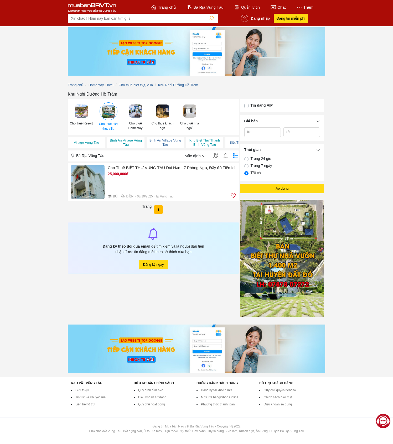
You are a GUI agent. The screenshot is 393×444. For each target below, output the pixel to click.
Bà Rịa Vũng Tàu (205, 7)
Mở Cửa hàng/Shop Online (219, 397)
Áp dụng (282, 188)
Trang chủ (163, 7)
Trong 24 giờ (261, 158)
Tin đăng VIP (262, 105)
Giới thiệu (82, 390)
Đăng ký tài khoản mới (216, 390)
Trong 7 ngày (261, 166)
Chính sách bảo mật (278, 397)
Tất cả (256, 173)
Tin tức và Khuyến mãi (90, 397)
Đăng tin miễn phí (290, 18)
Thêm (304, 7)
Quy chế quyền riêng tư (280, 390)
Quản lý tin (247, 7)
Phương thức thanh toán (218, 404)
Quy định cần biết (150, 390)
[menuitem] (81, 117)
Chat (278, 7)
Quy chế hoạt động (151, 404)
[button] (81, 114)
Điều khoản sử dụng (152, 397)
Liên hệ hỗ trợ (85, 404)
